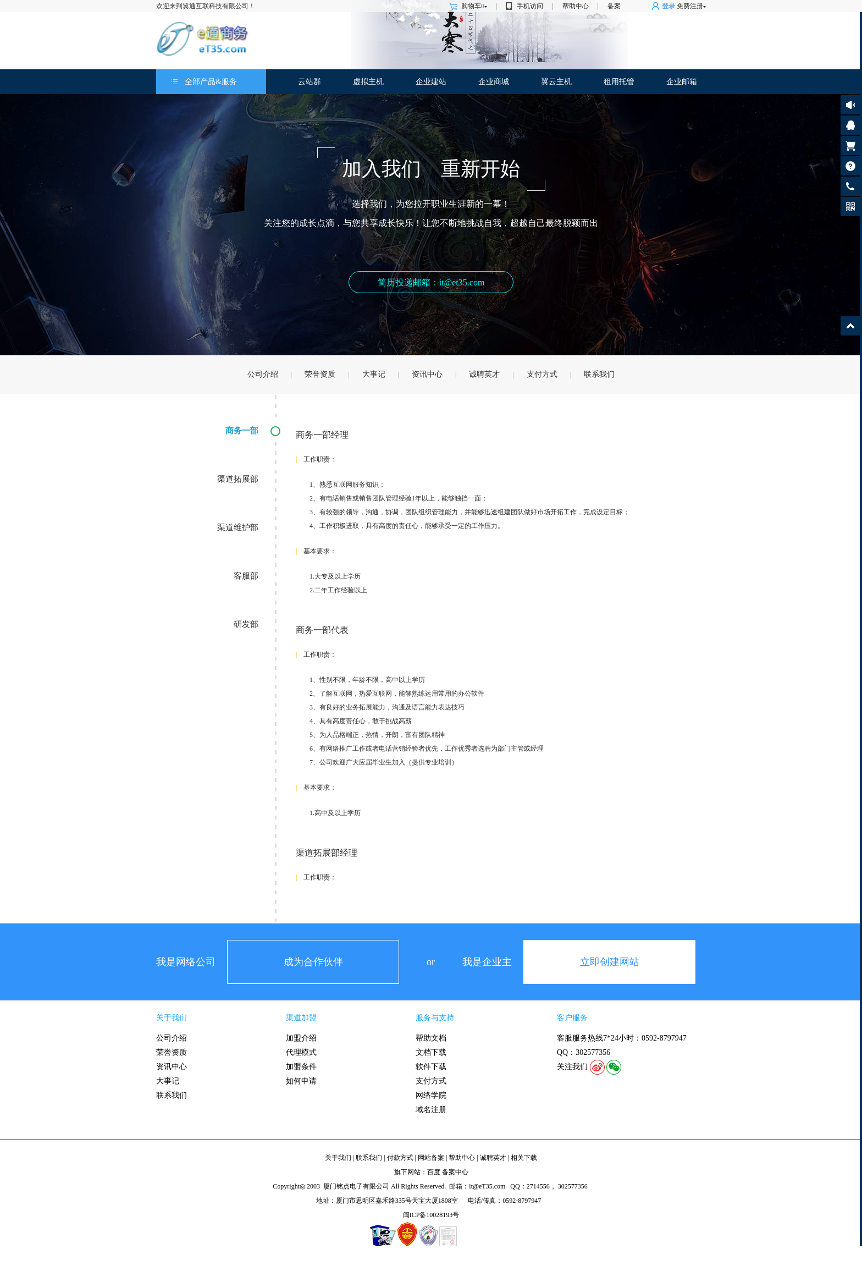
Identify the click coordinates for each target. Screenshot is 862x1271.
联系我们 (599, 374)
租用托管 (619, 82)
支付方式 (542, 374)
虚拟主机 (368, 82)
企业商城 (493, 82)
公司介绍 (262, 374)
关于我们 (171, 1018)
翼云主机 (556, 82)
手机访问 (530, 6)
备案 (614, 6)
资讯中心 (427, 374)
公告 (850, 104)
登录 (668, 6)
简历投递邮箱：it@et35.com (431, 282)
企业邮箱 (681, 82)
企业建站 (431, 82)
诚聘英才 (484, 374)
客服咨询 (850, 125)
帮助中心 (575, 6)
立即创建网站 (609, 961)
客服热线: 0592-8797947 (850, 189)
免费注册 (690, 6)
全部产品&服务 (211, 82)
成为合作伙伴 (313, 961)
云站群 (309, 82)
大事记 (373, 374)
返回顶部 (850, 325)
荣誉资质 (320, 374)
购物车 (474, 6)
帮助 (850, 165)
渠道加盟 (301, 1018)
